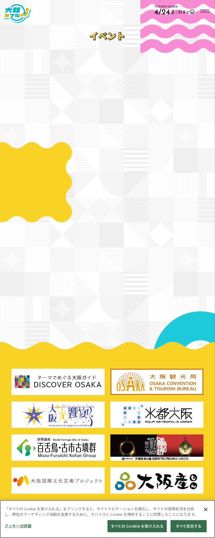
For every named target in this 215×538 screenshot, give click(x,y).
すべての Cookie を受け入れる (137, 528)
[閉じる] (205, 512)
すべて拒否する (189, 528)
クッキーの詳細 (18, 528)
